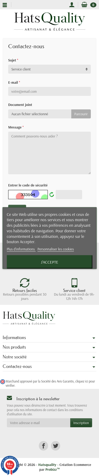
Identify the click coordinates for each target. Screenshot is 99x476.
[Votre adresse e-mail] (38, 422)
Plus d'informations (21, 249)
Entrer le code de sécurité (28, 185)
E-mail (14, 82)
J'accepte (49, 262)
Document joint (20, 104)
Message (15, 127)
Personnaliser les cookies (55, 249)
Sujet (13, 60)
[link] (43, 446)
